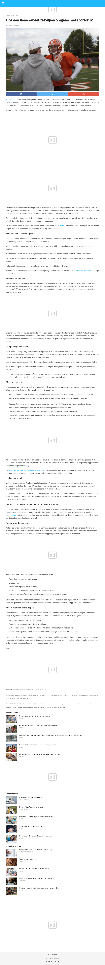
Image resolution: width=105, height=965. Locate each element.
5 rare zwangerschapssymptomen (31, 797)
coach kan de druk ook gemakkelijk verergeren (27, 470)
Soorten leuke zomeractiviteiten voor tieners (34, 716)
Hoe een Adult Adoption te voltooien (31, 807)
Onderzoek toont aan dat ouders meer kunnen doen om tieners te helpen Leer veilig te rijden (51, 735)
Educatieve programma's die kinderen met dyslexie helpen (39, 888)
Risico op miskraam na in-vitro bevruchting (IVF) (35, 849)
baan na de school (84, 271)
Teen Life (15, 15)
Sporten (9, 100)
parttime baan (11, 515)
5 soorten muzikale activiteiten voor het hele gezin (36, 878)
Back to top (52, 955)
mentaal (63, 226)
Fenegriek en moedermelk (28, 859)
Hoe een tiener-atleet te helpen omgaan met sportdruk (38, 725)
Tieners (8, 15)
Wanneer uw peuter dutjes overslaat (31, 826)
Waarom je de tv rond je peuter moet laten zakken (36, 817)
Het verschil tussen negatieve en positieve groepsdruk (37, 745)
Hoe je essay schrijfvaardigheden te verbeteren (35, 836)
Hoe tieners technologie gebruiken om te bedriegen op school (40, 754)
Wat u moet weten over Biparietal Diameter (34, 869)
